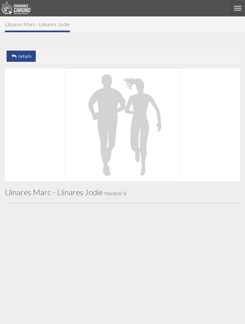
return (21, 56)
